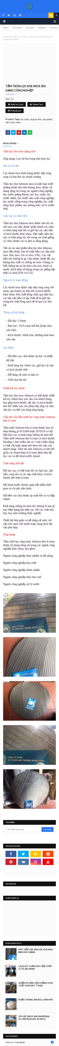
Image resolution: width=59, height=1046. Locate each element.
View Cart (36, 104)
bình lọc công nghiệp (30, 1042)
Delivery (42, 27)
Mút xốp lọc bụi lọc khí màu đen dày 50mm (35, 950)
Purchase (17, 27)
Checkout (14, 110)
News (6, 27)
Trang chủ (7, 36)
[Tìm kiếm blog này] (24, 829)
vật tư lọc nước (21, 36)
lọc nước (25, 119)
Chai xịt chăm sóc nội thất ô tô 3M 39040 (35, 967)
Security (30, 27)
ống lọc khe (36, 119)
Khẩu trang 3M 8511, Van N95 (35, 999)
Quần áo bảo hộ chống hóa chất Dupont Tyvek (35, 984)
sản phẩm (47, 119)
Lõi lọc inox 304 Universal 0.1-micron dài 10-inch (34, 1017)
